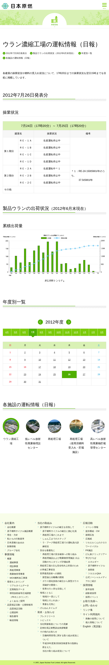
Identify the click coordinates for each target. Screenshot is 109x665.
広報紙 (88, 539)
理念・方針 (12, 535)
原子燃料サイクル (96, 565)
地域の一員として (51, 596)
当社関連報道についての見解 (54, 624)
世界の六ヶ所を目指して (54, 588)
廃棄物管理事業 (17, 574)
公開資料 (14, 612)
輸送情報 (14, 620)
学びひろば (90, 558)
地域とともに (46, 592)
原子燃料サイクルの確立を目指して (57, 527)
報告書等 (14, 616)
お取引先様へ (90, 601)
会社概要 (11, 527)
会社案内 (9, 523)
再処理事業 (15, 570)
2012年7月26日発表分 (16, 53)
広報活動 (88, 523)
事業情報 (54, 24)
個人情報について (94, 622)
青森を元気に (48, 604)
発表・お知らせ (46, 612)
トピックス (45, 620)
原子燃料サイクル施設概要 (20, 531)
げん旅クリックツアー (96, 554)
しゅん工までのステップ (54, 539)
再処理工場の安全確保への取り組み (59, 554)
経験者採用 (90, 593)
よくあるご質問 (17, 601)
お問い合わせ (90, 605)
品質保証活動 (16, 608)
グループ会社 (13, 550)
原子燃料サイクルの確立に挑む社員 (59, 531)
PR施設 (89, 550)
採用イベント (91, 597)
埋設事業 (14, 566)
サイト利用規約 (91, 614)
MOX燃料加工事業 (18, 578)
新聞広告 (89, 535)
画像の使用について (95, 618)
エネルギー (93, 562)
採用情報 (88, 585)
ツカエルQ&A (94, 573)
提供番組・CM (92, 531)
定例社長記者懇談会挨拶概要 (54, 628)
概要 (9, 558)
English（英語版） (93, 626)
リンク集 (88, 610)
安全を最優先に (47, 550)
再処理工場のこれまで (53, 535)
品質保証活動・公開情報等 (20, 605)
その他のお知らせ (48, 631)
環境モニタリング (15, 581)
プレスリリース (47, 616)
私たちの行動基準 (15, 539)
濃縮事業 (14, 562)
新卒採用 (89, 589)
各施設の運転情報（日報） (18, 58)
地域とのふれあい (51, 600)
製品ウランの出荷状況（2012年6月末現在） (54, 53)
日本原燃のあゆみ (15, 542)
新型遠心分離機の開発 (53, 577)
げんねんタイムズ (48, 608)
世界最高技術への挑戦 (50, 573)
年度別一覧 (86, 53)
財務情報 (11, 546)
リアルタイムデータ (19, 585)
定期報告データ (17, 589)
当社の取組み (44, 523)
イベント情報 (91, 527)
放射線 (91, 569)
